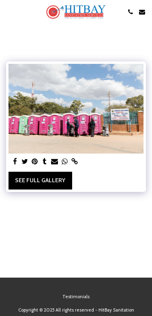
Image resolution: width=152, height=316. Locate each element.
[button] (9, 11)
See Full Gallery (40, 180)
